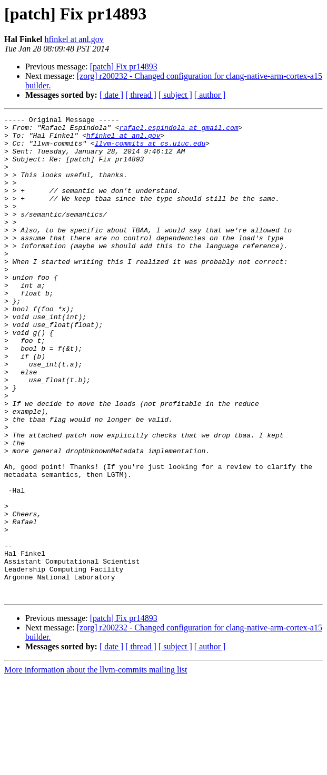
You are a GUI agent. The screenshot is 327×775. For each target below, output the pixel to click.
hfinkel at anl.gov (73, 39)
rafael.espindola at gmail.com (178, 130)
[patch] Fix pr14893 (123, 66)
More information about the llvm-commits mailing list (95, 765)
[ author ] (210, 94)
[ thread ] (140, 94)
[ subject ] (175, 94)
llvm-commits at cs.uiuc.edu (150, 149)
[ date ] (111, 94)
